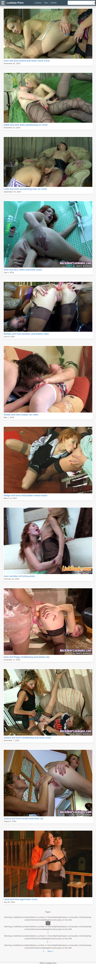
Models (53, 3)
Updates (38, 3)
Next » (50, 951)
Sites (46, 3)
